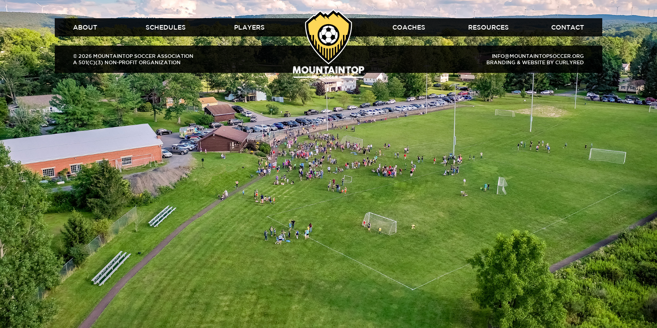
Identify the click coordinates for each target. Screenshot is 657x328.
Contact (567, 27)
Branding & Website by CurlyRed (535, 62)
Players (249, 27)
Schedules (166, 27)
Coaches (408, 27)
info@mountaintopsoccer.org (538, 56)
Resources (488, 27)
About (85, 27)
